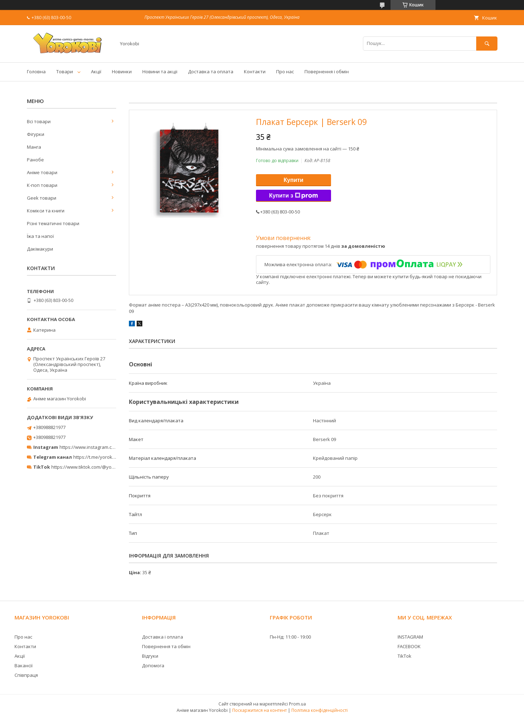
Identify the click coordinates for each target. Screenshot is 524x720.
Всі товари (39, 121)
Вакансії (24, 665)
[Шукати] (486, 43)
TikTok (404, 656)
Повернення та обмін (166, 646)
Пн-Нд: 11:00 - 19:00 (290, 637)
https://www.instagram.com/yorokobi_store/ (106, 447)
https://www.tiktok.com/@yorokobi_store (95, 467)
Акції (96, 71)
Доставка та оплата (210, 71)
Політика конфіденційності (319, 710)
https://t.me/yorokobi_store (102, 457)
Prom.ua (297, 704)
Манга (34, 147)
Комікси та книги (45, 210)
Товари (64, 71)
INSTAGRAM (410, 637)
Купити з (293, 196)
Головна (36, 71)
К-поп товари (42, 185)
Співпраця (26, 675)
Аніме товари (42, 172)
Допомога (153, 665)
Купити (293, 180)
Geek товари (41, 198)
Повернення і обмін (326, 71)
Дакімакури (40, 249)
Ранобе (35, 159)
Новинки (122, 71)
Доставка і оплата (162, 637)
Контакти (255, 71)
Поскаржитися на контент (259, 710)
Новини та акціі (159, 71)
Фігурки (35, 134)
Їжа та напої (40, 236)
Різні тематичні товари (53, 223)
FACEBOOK (409, 646)
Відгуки (150, 656)
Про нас (285, 71)
